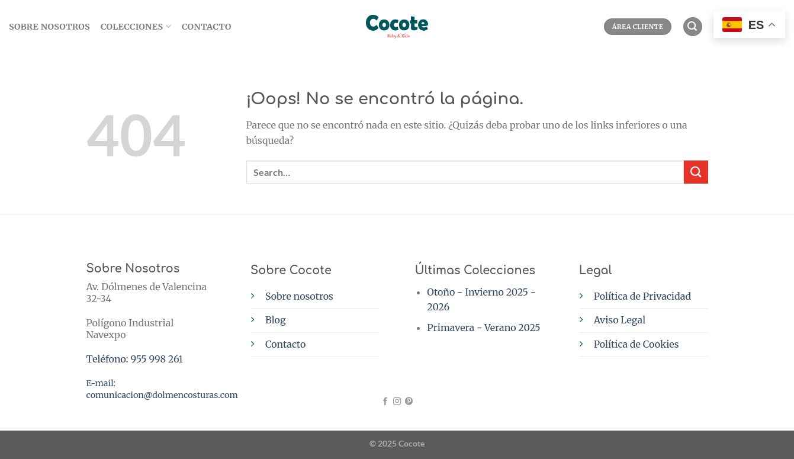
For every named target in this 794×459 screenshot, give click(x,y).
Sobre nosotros (299, 296)
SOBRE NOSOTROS (49, 26)
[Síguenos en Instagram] (397, 402)
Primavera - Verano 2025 (483, 327)
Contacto (207, 26)
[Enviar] (696, 172)
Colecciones (136, 26)
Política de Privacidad (642, 296)
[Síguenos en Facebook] (385, 402)
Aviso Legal (619, 320)
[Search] (692, 27)
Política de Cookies (636, 344)
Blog (275, 320)
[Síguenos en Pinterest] (409, 402)
